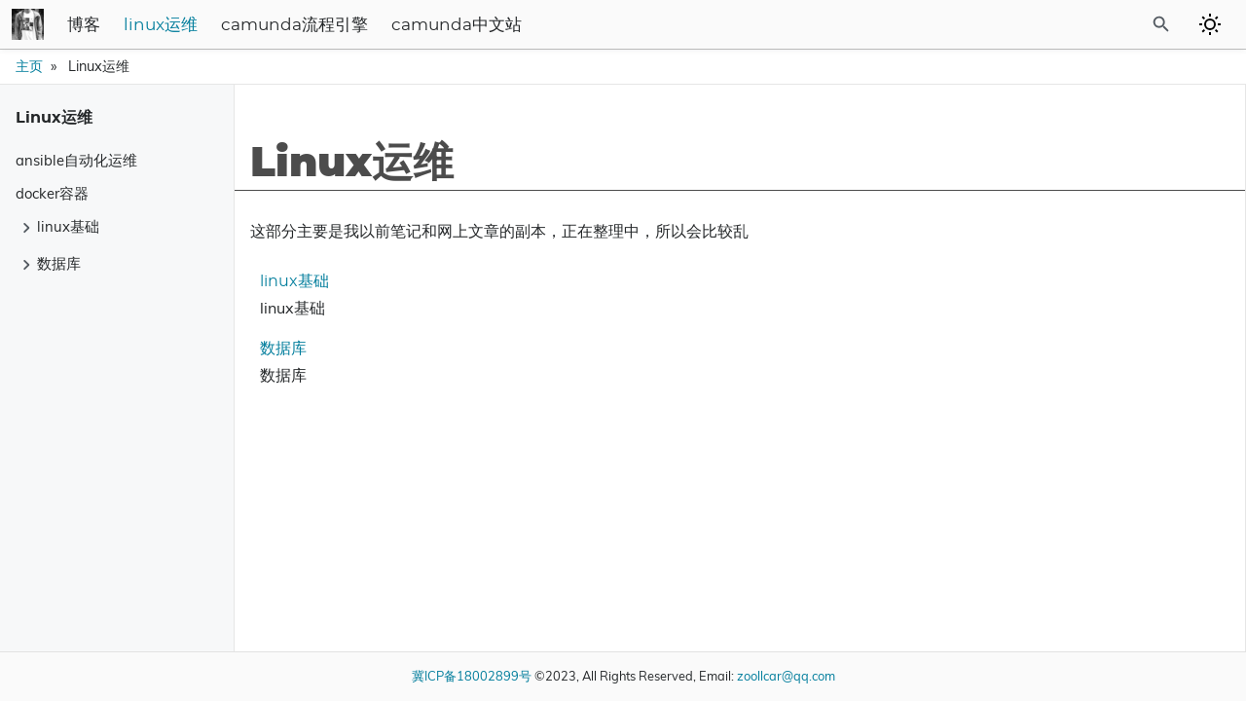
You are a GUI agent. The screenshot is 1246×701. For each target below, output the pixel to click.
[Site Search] (1108, 24)
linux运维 (301, 25)
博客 (223, 25)
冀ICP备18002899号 (471, 675)
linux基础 (286, 281)
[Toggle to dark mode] (1210, 24)
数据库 (275, 348)
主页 (29, 66)
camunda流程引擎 (434, 25)
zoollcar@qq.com (786, 675)
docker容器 (52, 193)
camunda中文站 (596, 25)
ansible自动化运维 (76, 160)
